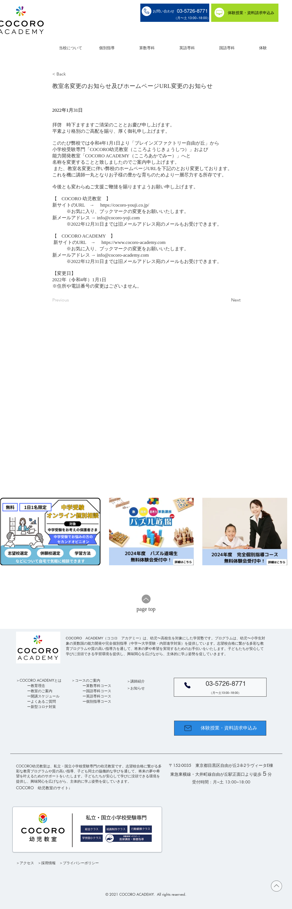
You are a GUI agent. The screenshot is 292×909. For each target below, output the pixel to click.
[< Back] (70, 74)
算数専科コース (98, 685)
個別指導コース (98, 701)
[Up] (146, 599)
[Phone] (187, 685)
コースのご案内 (87, 680)
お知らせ (137, 688)
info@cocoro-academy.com (123, 255)
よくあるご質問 (43, 701)
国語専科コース (98, 690)
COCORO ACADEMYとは (40, 680)
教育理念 (38, 685)
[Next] (227, 300)
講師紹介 (137, 681)
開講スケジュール (45, 696)
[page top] (146, 608)
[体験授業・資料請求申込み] (244, 13)
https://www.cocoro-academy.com (133, 242)
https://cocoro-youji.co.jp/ (124, 205)
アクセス (27, 862)
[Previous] (70, 300)
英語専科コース (98, 696)
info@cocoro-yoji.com (118, 217)
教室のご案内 (41, 690)
